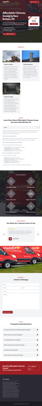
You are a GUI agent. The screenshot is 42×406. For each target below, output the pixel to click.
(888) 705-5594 (33, 2)
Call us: (8, 34)
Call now (34, 23)
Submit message (6, 312)
